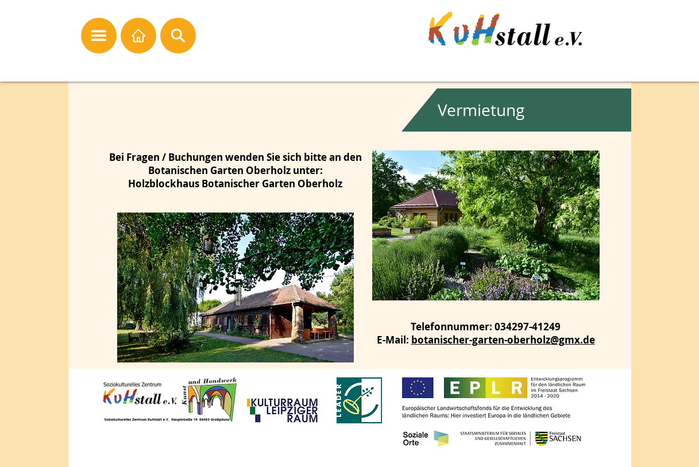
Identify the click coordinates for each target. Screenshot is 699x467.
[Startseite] (138, 35)
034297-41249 (528, 326)
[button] (99, 35)
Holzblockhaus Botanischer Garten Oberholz (235, 183)
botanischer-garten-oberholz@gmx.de (503, 339)
